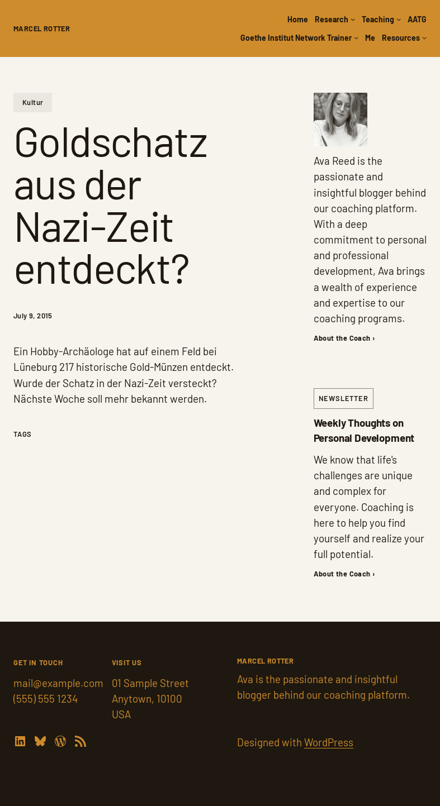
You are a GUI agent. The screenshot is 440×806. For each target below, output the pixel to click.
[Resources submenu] (424, 37)
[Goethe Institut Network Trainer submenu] (356, 37)
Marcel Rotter (41, 28)
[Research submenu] (353, 19)
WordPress (328, 742)
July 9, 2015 (33, 315)
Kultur (32, 102)
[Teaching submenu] (398, 19)
